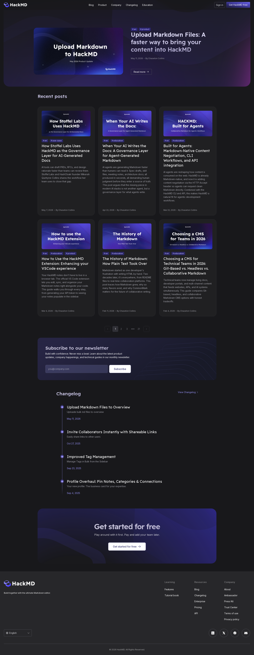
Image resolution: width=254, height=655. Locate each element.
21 (139, 329)
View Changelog (187, 392)
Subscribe (120, 369)
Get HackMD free (238, 5)
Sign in (219, 5)
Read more (141, 72)
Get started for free (127, 546)
